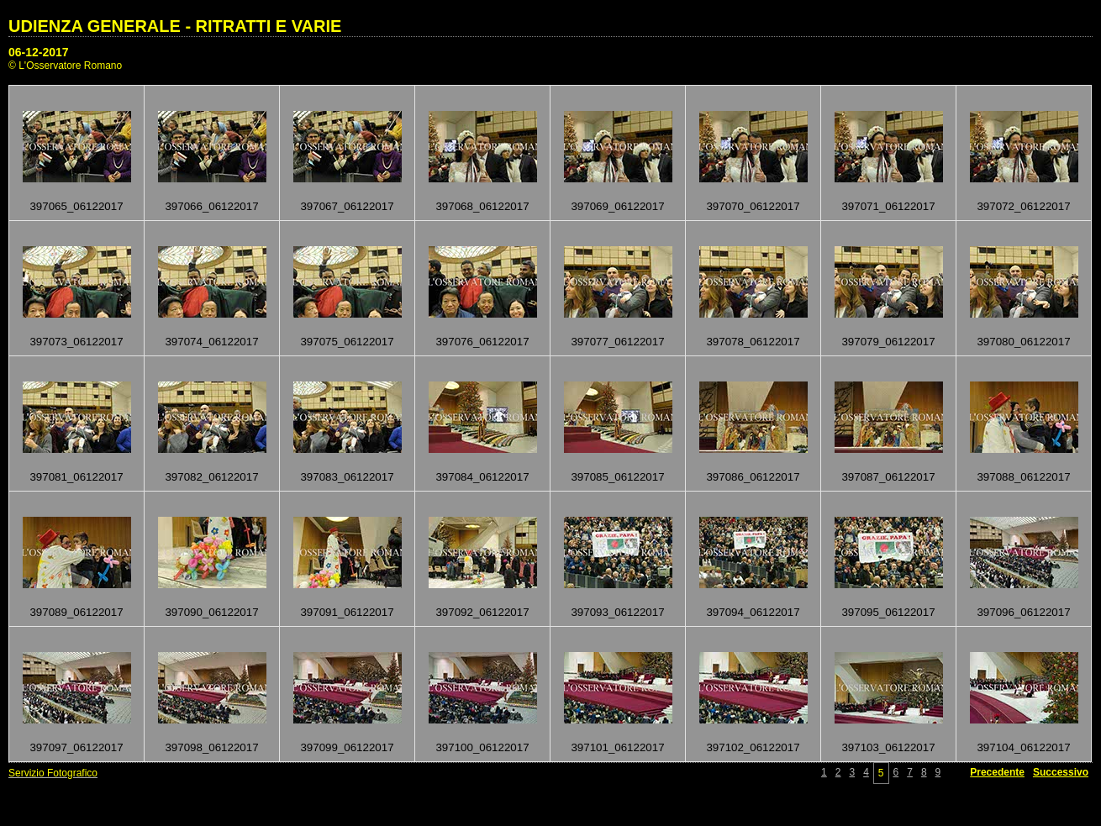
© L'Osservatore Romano (65, 65)
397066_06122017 (211, 206)
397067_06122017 (346, 206)
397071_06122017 (888, 206)
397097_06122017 (76, 747)
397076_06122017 (482, 341)
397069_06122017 (617, 206)
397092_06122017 (482, 612)
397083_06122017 (346, 477)
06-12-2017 (38, 52)
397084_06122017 (482, 477)
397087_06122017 (888, 477)
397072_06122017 (1023, 206)
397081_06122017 (76, 477)
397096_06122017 (1023, 612)
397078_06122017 (752, 341)
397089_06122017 (76, 612)
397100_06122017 (482, 747)
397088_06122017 (1023, 477)
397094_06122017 (752, 612)
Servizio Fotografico (52, 773)
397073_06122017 (76, 341)
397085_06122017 (617, 477)
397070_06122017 (752, 206)
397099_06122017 (346, 747)
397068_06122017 (482, 206)
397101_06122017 (617, 747)
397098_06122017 (211, 747)
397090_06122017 (211, 612)
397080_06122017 (1023, 341)
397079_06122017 (888, 341)
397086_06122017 (752, 477)
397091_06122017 (346, 612)
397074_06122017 (211, 341)
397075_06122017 (346, 341)
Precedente (997, 772)
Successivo (1060, 772)
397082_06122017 (211, 477)
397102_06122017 (752, 747)
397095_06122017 (888, 612)
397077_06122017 (617, 341)
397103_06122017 (888, 747)
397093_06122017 (617, 612)
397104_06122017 (1023, 747)
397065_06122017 (76, 206)
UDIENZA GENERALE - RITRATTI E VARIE (174, 26)
